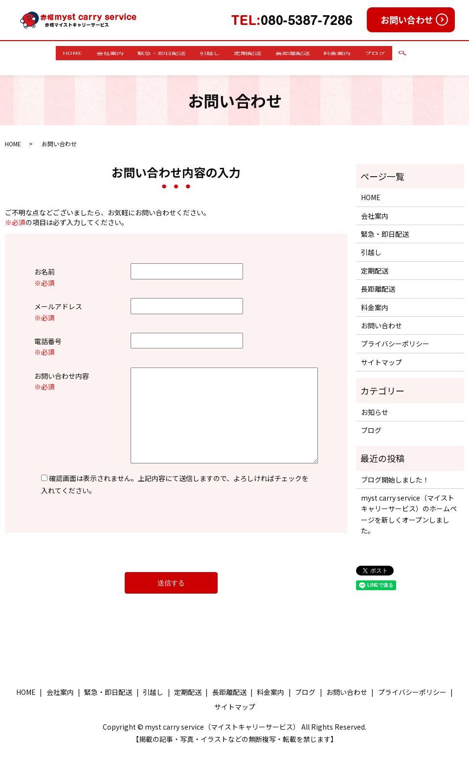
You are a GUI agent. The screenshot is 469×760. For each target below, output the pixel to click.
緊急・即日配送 (152, 53)
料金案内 (354, 53)
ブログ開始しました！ (395, 470)
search (429, 53)
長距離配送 (303, 53)
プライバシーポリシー (395, 334)
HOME (50, 53)
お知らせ (374, 402)
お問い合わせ (406, 19)
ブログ (398, 53)
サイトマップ (381, 353)
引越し (207, 53)
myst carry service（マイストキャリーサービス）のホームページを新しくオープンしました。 (409, 505)
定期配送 (251, 53)
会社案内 (94, 53)
